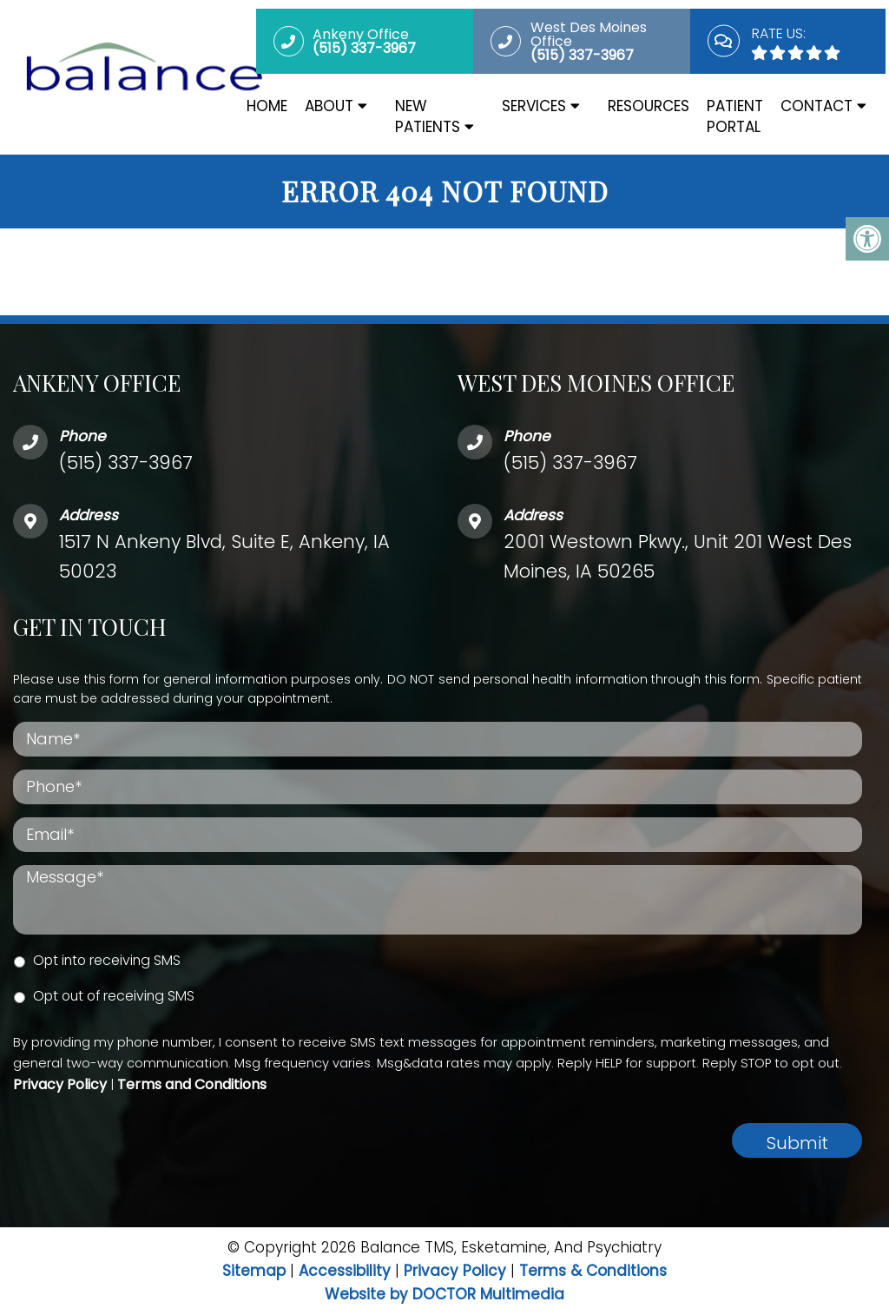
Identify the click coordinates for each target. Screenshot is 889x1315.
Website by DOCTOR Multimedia (444, 1294)
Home (267, 106)
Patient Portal (735, 116)
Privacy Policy (60, 1084)
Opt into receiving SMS (107, 960)
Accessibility (345, 1270)
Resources (648, 106)
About (329, 106)
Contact (816, 106)
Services (534, 106)
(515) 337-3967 (126, 462)
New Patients (427, 116)
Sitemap (254, 1270)
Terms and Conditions (192, 1084)
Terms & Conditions (593, 1270)
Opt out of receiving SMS (113, 996)
